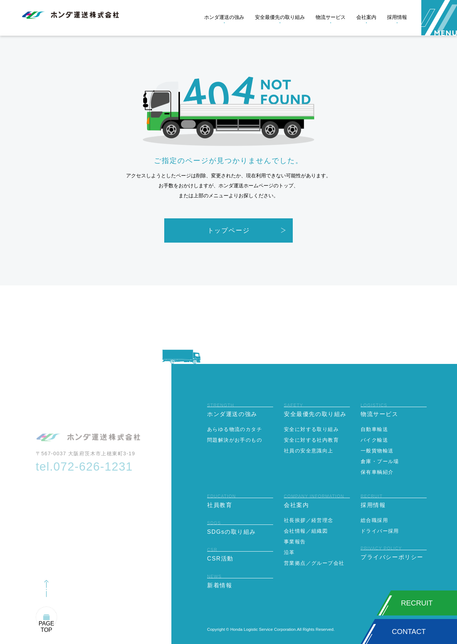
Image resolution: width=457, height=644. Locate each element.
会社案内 (366, 17)
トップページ (228, 230)
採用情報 (397, 17)
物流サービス (331, 17)
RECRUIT (417, 603)
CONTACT (409, 631)
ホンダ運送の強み (224, 17)
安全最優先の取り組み (280, 17)
